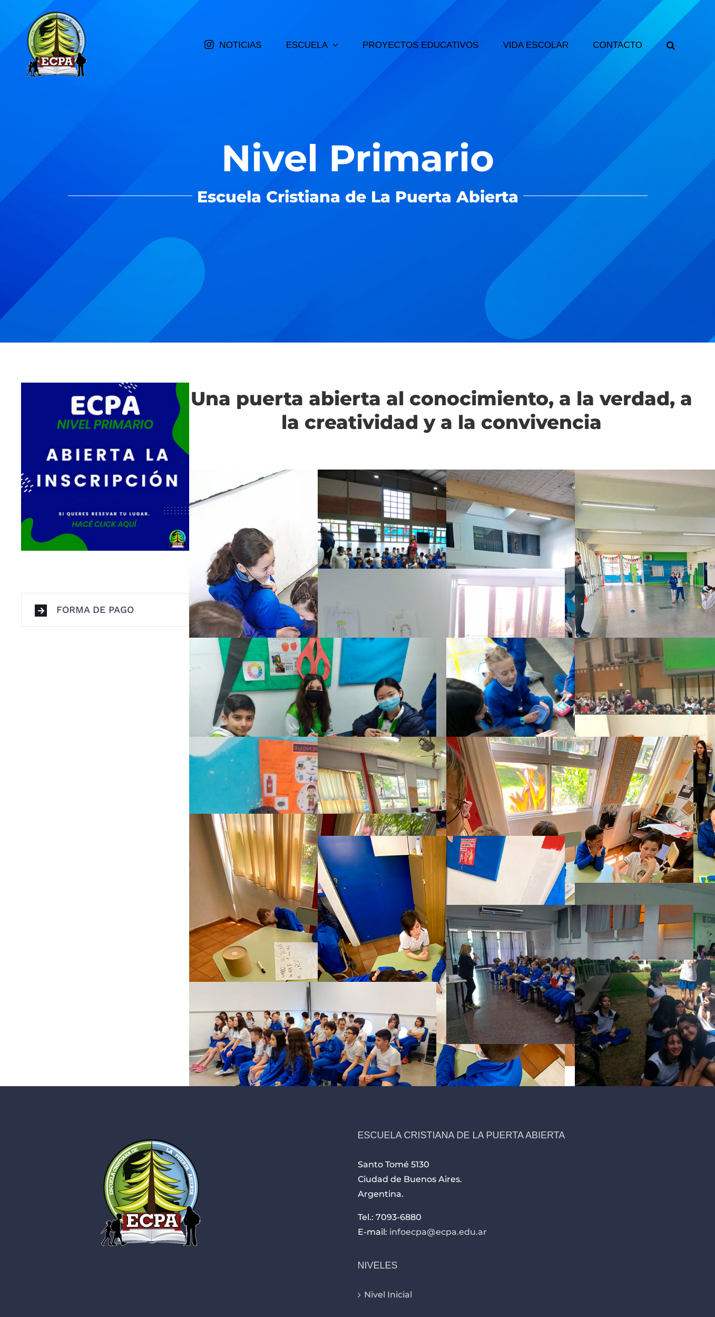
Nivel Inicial (388, 1295)
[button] (671, 45)
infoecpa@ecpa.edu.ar (438, 1232)
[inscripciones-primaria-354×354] (105, 387)
